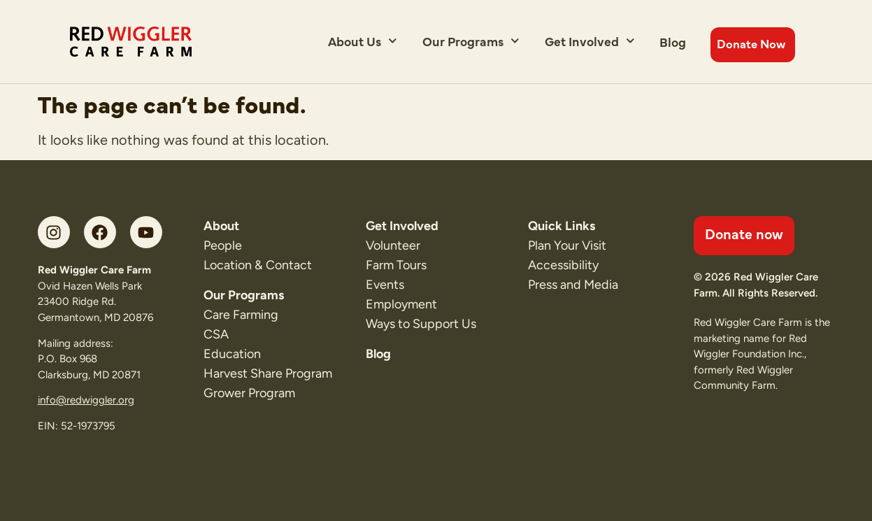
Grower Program (249, 393)
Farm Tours (396, 265)
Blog (672, 41)
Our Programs (471, 40)
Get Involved (590, 40)
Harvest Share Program (267, 373)
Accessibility (563, 265)
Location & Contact (257, 265)
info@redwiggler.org (86, 400)
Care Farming (240, 314)
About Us (362, 40)
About (221, 226)
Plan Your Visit (567, 245)
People (222, 245)
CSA (216, 334)
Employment (401, 304)
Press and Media (573, 284)
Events (385, 284)
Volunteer (393, 245)
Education (232, 354)
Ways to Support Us (421, 323)
